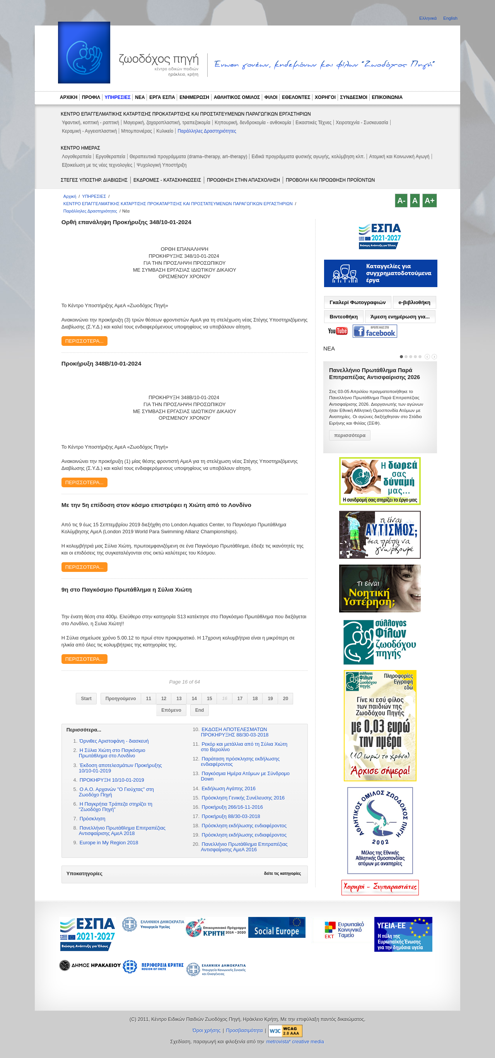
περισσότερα (349, 435)
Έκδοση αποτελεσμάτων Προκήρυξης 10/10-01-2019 (120, 768)
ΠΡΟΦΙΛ (91, 97)
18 (255, 698)
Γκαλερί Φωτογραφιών (357, 302)
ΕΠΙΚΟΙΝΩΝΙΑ (387, 97)
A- (401, 200)
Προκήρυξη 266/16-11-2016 (232, 807)
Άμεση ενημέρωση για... (400, 317)
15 (209, 698)
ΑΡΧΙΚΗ (68, 97)
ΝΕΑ (140, 97)
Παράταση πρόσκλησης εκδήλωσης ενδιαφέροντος (240, 761)
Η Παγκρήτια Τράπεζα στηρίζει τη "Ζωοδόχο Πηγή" (115, 806)
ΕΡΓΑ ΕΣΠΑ (162, 97)
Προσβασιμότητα (244, 1030)
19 (270, 698)
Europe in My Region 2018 (109, 842)
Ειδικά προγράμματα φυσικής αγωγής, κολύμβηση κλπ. (308, 156)
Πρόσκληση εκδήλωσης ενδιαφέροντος (244, 825)
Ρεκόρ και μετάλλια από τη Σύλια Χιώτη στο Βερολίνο (244, 746)
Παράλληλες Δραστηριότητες (207, 131)
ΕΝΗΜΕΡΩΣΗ (194, 97)
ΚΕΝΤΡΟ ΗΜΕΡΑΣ (80, 148)
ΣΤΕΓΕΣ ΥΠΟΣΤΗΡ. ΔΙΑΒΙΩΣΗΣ (94, 180)
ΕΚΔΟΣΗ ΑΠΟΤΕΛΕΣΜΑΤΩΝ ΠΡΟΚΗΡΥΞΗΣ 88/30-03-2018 (235, 732)
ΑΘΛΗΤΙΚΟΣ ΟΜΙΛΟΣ (237, 97)
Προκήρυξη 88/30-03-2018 (231, 816)
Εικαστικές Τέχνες (313, 122)
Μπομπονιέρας (136, 131)
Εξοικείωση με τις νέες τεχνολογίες (97, 165)
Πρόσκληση (92, 819)
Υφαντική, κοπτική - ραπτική (90, 122)
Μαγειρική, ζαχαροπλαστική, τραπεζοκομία (166, 122)
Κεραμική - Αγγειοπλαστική (89, 131)
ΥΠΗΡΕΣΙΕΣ (118, 97)
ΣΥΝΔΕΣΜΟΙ (353, 97)
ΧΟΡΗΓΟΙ (325, 97)
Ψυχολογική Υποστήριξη (161, 165)
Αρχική (69, 196)
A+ (430, 200)
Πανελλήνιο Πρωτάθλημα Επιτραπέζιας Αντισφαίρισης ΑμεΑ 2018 (122, 830)
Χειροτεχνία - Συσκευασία (362, 122)
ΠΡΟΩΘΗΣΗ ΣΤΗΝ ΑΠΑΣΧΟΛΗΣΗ (243, 180)
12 (163, 698)
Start (86, 698)
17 (239, 698)
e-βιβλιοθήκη (414, 302)
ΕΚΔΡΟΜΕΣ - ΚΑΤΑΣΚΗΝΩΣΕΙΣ (167, 180)
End (199, 710)
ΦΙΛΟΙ (271, 97)
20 (285, 698)
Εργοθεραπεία (110, 156)
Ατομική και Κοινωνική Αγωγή (399, 156)
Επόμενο (171, 710)
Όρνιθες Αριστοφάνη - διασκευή (114, 741)
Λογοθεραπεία (76, 156)
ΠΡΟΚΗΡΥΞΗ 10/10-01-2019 (112, 780)
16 (224, 698)
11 (148, 698)
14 (194, 698)
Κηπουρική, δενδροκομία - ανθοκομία (253, 122)
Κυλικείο (164, 131)
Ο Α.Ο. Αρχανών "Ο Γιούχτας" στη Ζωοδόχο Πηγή (116, 792)
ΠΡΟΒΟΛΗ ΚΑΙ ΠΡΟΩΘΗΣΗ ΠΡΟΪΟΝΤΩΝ (330, 180)
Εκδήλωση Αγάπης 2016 (229, 788)
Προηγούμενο (121, 698)
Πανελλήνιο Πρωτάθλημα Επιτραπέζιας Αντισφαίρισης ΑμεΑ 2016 (244, 846)
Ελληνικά (428, 18)
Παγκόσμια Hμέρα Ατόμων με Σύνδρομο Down (245, 776)
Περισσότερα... (84, 341)
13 (178, 698)
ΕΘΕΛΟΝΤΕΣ (296, 97)
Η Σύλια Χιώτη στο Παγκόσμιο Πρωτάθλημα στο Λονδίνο (112, 753)
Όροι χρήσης (206, 1030)
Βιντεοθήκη (343, 317)
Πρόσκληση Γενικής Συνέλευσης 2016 (243, 798)
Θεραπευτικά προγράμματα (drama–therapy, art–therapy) (189, 156)
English (450, 18)
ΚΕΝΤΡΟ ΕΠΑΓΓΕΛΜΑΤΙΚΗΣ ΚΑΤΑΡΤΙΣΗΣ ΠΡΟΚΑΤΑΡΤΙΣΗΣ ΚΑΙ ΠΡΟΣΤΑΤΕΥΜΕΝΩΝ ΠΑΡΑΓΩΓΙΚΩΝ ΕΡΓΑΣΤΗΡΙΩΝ (186, 114)
